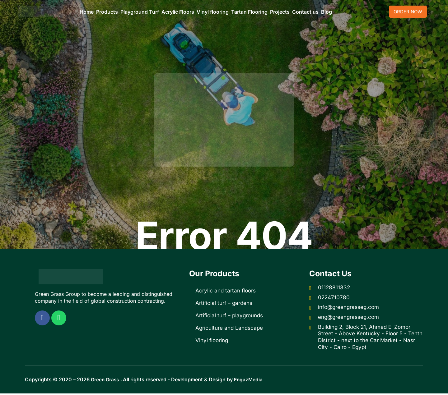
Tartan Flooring (249, 12)
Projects (280, 12)
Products (107, 12)
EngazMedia (250, 381)
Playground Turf (139, 12)
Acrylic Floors (177, 12)
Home (87, 12)
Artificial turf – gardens (223, 303)
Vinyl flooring (213, 12)
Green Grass (105, 381)
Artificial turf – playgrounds (229, 315)
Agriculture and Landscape (229, 328)
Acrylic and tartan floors (225, 290)
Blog (326, 12)
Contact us (305, 12)
